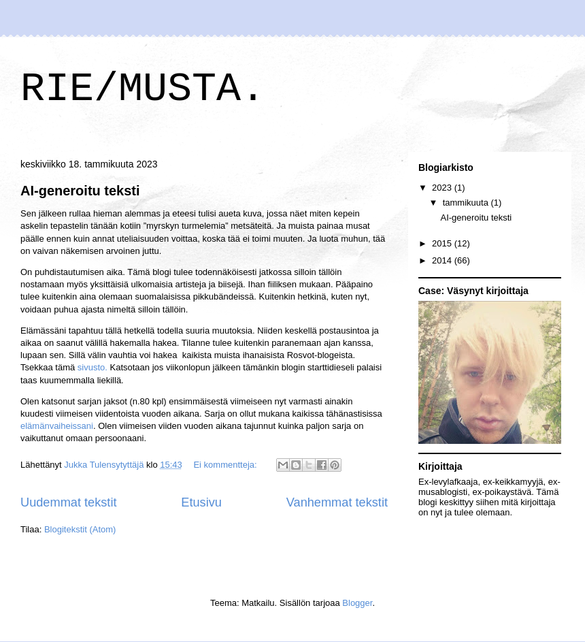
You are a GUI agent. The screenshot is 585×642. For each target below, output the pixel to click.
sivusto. (92, 367)
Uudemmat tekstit (68, 502)
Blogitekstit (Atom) (80, 529)
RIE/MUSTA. (142, 89)
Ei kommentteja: (226, 465)
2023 (443, 187)
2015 (443, 243)
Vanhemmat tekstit (337, 502)
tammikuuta (467, 202)
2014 (443, 260)
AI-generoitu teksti (80, 190)
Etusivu (201, 502)
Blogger (357, 603)
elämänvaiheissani (56, 426)
